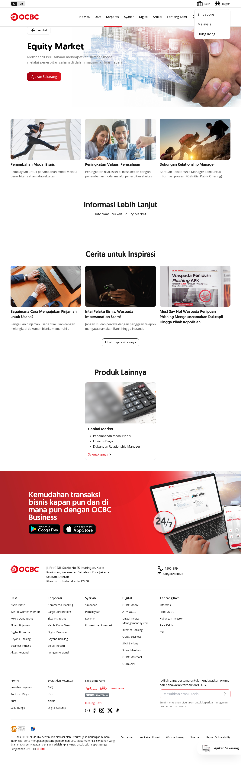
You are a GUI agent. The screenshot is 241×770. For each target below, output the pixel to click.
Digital (143, 17)
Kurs (13, 701)
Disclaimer (127, 737)
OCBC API (128, 664)
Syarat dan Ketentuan (61, 681)
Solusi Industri (56, 646)
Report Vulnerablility (218, 737)
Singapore (206, 14)
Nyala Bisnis (18, 605)
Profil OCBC (167, 612)
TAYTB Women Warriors (25, 612)
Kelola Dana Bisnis (22, 618)
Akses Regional (20, 652)
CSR (162, 632)
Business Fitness (21, 646)
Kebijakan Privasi (150, 737)
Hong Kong (206, 34)
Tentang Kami (177, 17)
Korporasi (113, 17)
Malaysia (204, 24)
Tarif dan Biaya (20, 694)
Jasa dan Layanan (21, 687)
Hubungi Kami (93, 703)
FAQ (50, 687)
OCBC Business (131, 637)
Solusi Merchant (132, 650)
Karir (50, 694)
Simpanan (91, 605)
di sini (41, 749)
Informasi (165, 605)
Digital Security (57, 708)
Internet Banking (132, 630)
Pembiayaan (92, 612)
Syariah (129, 17)
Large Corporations (60, 612)
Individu (84, 17)
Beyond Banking (21, 639)
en (21, 3)
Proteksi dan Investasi (98, 625)
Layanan (90, 618)
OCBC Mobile (130, 605)
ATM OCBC (129, 612)
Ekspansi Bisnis (57, 618)
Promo (15, 681)
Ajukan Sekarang (45, 76)
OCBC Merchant (132, 657)
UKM (98, 17)
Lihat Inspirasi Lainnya (120, 342)
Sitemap (195, 737)
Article (51, 701)
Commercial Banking (60, 605)
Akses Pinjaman (20, 625)
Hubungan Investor (171, 618)
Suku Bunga (18, 708)
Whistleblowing (175, 737)
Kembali (38, 30)
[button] (224, 694)
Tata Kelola (167, 625)
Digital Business (20, 632)
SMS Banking (130, 643)
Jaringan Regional (58, 652)
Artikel (157, 17)
